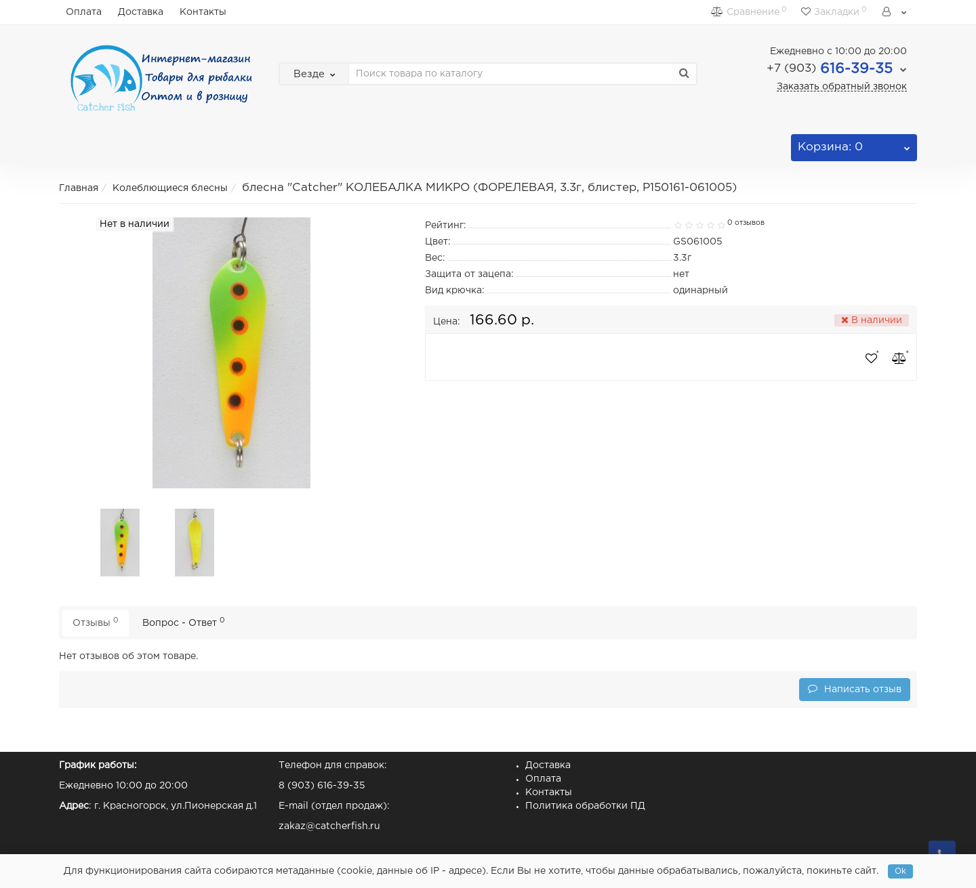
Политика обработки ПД (585, 806)
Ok (900, 871)
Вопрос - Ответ (183, 622)
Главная (78, 188)
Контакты (203, 12)
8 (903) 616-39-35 (322, 786)
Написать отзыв (854, 688)
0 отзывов (746, 222)
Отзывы (96, 622)
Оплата (84, 12)
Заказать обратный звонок (842, 87)
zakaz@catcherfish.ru (329, 826)
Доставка (140, 12)
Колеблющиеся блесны (170, 188)
